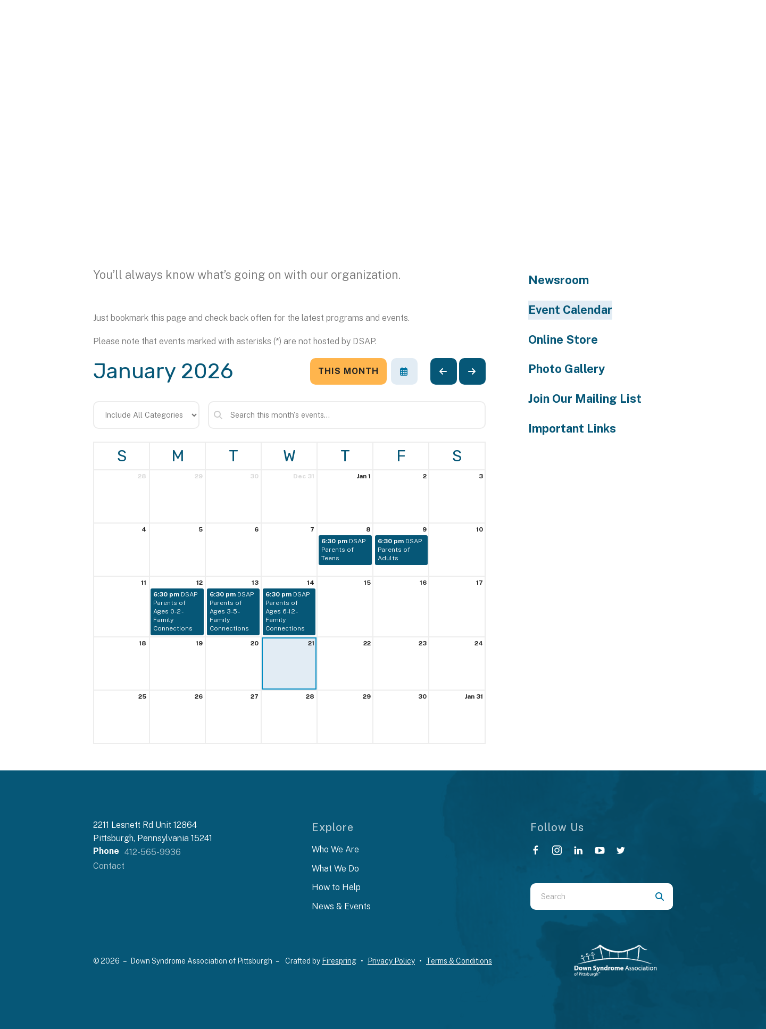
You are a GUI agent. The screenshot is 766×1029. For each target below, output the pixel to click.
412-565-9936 (152, 852)
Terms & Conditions (459, 961)
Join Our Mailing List (585, 398)
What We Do (335, 869)
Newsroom (558, 280)
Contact (108, 866)
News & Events (341, 906)
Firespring (339, 961)
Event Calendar (570, 310)
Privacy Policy (391, 961)
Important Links (572, 428)
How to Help (336, 887)
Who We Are (335, 849)
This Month (348, 371)
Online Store (563, 339)
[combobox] (588, 896)
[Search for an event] (347, 415)
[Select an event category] (146, 415)
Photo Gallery (566, 369)
